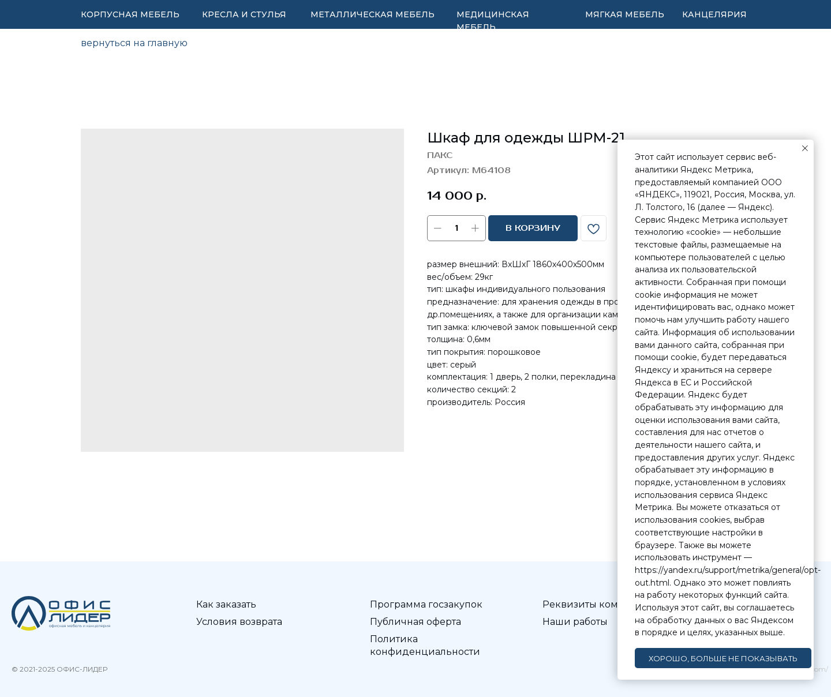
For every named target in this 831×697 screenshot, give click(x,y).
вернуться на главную (134, 43)
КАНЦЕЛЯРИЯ (714, 14)
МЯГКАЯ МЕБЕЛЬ (624, 14)
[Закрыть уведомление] (805, 148)
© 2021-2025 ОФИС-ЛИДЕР (59, 669)
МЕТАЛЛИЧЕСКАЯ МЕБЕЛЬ (372, 14)
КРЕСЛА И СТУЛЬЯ (244, 14)
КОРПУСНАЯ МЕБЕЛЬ (130, 14)
